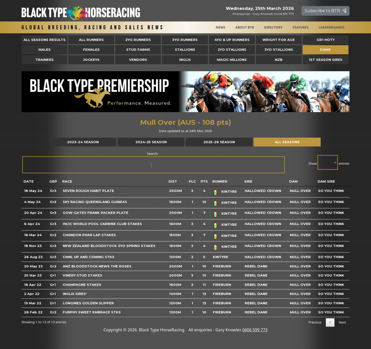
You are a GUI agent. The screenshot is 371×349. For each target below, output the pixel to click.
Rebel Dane (256, 266)
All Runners (91, 40)
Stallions (185, 49)
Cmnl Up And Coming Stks (88, 257)
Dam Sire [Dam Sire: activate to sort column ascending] (326, 181)
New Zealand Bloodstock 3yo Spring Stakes (109, 246)
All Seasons (287, 142)
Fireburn (222, 266)
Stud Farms (138, 49)
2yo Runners (138, 40)
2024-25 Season (151, 142)
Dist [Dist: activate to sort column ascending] (173, 181)
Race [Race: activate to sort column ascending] (67, 181)
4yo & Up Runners (232, 40)
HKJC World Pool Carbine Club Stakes (102, 224)
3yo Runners (185, 40)
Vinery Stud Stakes (82, 275)
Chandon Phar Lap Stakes (89, 235)
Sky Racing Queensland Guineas (95, 202)
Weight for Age (278, 40)
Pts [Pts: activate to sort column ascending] (204, 181)
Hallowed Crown (263, 191)
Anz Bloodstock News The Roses (97, 266)
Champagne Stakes (82, 285)
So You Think (331, 191)
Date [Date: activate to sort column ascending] (29, 181)
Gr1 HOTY (326, 40)
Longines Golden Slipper (88, 303)
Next (342, 322)
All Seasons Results (45, 40)
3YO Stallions (278, 49)
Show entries (328, 162)
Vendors (138, 60)
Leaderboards (331, 27)
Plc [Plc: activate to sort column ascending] (192, 181)
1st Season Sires (325, 60)
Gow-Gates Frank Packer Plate (95, 213)
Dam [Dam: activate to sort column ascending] (293, 181)
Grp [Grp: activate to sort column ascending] (53, 181)
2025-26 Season (219, 142)
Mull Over (300, 191)
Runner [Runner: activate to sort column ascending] (219, 181)
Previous (315, 322)
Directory (273, 27)
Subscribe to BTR (325, 10)
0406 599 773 (254, 330)
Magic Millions (232, 60)
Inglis (185, 60)
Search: (153, 162)
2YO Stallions (232, 49)
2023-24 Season (83, 142)
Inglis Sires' (75, 294)
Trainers (44, 60)
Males (44, 49)
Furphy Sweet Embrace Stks (92, 312)
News (220, 27)
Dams (325, 49)
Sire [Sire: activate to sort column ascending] (248, 181)
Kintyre (229, 191)
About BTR (244, 27)
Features (300, 27)
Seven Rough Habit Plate (88, 191)
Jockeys (91, 60)
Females (91, 49)
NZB (278, 60)
